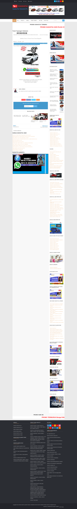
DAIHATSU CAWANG (59, 461)
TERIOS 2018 (26, 44)
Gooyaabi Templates (55, 506)
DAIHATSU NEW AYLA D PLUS (55, 134)
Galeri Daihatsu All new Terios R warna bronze (17, 116)
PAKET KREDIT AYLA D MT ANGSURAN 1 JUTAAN (20, 137)
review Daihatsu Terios (19, 44)
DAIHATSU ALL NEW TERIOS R (55, 206)
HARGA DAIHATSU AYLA (54, 140)
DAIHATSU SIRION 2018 (51, 450)
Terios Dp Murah (37, 44)
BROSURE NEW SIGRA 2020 (54, 238)
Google (23, 99)
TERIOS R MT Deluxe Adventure (43, 121)
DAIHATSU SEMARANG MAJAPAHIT (55, 268)
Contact (25, 1)
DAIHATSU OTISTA (50, 463)
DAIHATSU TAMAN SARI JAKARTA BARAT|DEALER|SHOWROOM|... (55, 167)
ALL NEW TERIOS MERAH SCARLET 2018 (26, 116)
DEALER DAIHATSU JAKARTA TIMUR (56, 329)
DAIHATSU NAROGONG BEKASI (52, 467)
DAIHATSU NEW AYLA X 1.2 (54, 141)
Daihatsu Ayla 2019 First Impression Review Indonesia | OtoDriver (54, 75)
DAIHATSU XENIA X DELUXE (54, 155)
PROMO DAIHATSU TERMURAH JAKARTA (53, 105)
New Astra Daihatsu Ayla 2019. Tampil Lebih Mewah (54, 101)
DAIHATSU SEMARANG (53, 267)
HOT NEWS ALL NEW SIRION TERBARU (56, 183)
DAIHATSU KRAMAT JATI (51, 465)
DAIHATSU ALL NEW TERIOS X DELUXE (56, 205)
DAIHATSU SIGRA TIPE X (54, 244)
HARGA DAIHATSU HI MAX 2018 (17, 149)
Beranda (14, 440)
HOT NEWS (52, 153)
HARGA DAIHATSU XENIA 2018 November (56, 160)
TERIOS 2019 (53, 433)
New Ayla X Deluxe (53, 136)
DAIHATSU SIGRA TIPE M (54, 243)
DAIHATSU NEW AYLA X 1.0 (54, 137)
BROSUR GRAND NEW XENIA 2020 (55, 151)
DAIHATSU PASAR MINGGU (51, 461)
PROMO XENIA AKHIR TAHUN (52, 452)
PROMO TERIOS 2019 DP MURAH (34, 121)
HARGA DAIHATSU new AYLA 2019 (18, 141)
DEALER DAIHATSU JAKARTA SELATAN (56, 330)
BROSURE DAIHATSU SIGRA (17, 434)
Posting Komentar (17, 130)
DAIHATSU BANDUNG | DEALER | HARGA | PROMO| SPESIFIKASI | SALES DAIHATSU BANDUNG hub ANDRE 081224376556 (37, 447)
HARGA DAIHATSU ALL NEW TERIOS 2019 (56, 208)
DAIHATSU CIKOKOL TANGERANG (52, 457)
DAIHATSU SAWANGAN (51, 459)
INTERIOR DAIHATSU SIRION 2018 (55, 186)
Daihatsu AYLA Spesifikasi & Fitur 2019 (56, 146)
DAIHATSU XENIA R (53, 156)
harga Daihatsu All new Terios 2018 (38, 43)
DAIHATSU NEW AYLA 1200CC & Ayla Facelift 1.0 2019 (54, 83)
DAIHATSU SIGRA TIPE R (54, 247)
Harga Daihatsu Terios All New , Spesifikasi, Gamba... (55, 213)
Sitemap (20, 1)
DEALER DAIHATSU (53, 328)
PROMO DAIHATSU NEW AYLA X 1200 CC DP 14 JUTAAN (21, 145)
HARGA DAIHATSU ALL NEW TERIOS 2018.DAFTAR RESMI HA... (22, 146)
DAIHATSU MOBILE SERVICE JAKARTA (56, 165)
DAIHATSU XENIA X (53, 154)
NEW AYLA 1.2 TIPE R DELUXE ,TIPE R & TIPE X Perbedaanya (54, 70)
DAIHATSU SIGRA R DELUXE (54, 248)
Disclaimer (30, 1)
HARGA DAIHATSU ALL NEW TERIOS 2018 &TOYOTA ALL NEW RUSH (23, 136)
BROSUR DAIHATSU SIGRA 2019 (52, 435)
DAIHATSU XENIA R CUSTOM (17, 150)
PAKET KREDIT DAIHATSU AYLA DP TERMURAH (20, 144)
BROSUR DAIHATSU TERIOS (17, 433)
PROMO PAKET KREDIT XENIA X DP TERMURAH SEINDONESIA (22, 142)
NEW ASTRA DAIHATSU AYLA (17, 140)
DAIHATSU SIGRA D (53, 242)
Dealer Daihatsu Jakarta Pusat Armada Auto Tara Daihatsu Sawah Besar (56, 332)
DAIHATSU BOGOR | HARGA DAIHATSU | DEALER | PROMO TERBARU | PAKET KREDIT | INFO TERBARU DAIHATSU (38, 427)
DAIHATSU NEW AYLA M (54, 135)
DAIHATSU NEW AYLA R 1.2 (54, 142)
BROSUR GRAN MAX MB (17, 431)
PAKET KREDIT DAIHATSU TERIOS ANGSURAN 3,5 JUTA (55, 211)
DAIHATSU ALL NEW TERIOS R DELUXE (56, 207)
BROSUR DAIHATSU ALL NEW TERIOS (56, 214)
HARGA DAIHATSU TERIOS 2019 (55, 216)
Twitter (33, 99)
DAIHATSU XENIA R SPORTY (54, 157)
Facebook (28, 99)
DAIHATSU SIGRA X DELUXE (54, 245)
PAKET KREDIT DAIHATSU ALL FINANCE (56, 303)
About (15, 1)
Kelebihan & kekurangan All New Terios (56, 215)
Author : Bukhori (22, 89)
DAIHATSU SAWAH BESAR (57, 463)
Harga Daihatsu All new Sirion (54, 182)
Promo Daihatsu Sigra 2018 (54, 249)
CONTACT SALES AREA (34, 500)
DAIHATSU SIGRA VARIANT (54, 241)
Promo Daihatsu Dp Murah (44, 127)
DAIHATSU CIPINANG (50, 470)
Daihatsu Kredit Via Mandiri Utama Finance (56, 322)
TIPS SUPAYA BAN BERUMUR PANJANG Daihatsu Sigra (53, 110)
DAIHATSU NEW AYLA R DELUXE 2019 (54, 79)
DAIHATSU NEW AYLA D (54, 132)
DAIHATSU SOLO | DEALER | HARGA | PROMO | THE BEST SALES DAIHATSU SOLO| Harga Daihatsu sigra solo (38, 452)
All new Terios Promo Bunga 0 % (19, 43)
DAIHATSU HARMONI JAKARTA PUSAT (19, 457)
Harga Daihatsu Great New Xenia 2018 (18, 148)
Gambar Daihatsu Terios (28, 43)
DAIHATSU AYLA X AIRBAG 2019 (55, 138)
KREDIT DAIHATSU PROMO (17, 429)
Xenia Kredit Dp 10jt (16, 126)
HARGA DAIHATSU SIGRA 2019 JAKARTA (56, 239)
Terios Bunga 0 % (31, 44)
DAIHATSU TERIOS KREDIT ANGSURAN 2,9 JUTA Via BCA (21, 135)
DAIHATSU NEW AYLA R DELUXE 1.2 (56, 144)
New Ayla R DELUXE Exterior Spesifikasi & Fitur (54, 96)
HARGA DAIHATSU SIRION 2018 (55, 193)
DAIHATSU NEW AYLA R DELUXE (55, 143)
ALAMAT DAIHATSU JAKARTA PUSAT (19, 446)
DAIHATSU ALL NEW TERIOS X (55, 204)
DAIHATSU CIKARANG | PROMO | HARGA (54, 454)
